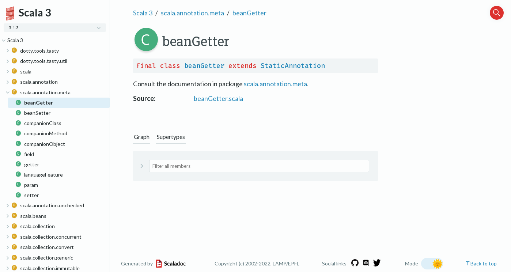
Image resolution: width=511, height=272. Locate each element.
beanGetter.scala (218, 98)
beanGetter (249, 13)
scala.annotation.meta (192, 13)
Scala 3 (142, 13)
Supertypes (171, 136)
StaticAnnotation (293, 65)
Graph (141, 136)
